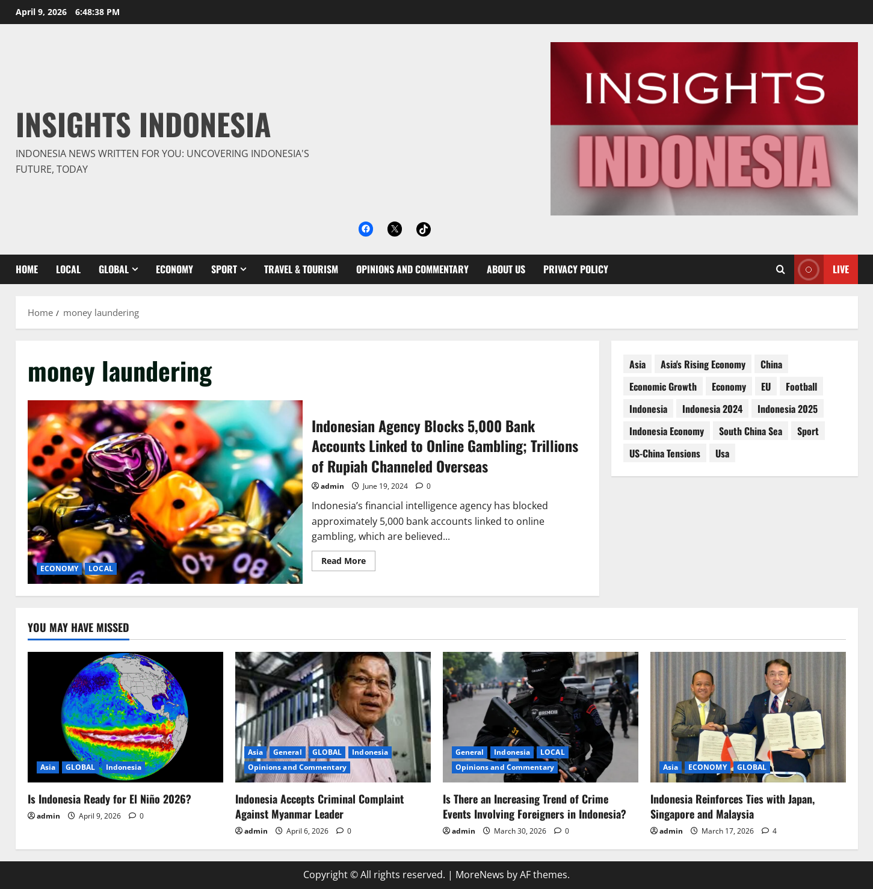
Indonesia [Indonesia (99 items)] (648, 408)
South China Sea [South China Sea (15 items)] (750, 431)
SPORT (224, 269)
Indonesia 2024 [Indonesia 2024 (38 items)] (712, 408)
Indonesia (124, 767)
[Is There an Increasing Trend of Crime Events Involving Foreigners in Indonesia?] (540, 717)
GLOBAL (114, 269)
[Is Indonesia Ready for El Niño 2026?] (125, 717)
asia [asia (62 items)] (637, 364)
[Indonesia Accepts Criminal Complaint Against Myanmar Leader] (333, 717)
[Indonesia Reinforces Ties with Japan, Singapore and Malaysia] (748, 717)
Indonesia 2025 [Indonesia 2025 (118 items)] (787, 408)
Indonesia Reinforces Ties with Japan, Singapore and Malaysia (732, 806)
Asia (47, 767)
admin (332, 486)
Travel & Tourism (301, 269)
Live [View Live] (821, 269)
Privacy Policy (575, 269)
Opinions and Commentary (412, 269)
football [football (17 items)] (801, 386)
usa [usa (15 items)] (722, 453)
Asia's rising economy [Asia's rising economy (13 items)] (703, 364)
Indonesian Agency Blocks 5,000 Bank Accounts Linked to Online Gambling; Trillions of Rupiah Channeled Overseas (165, 492)
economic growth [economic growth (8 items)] (663, 386)
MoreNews (479, 874)
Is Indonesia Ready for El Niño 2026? (109, 799)
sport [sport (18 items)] (808, 431)
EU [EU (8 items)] (766, 386)
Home (27, 269)
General (287, 752)
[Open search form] (780, 269)
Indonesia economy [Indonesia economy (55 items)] (666, 431)
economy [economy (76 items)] (729, 386)
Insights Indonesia (143, 123)
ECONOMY (174, 269)
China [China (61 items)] (771, 364)
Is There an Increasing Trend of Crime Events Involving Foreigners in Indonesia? (534, 806)
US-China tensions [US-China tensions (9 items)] (664, 453)
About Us (506, 269)
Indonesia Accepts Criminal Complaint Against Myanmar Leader (319, 806)
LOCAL (68, 269)
